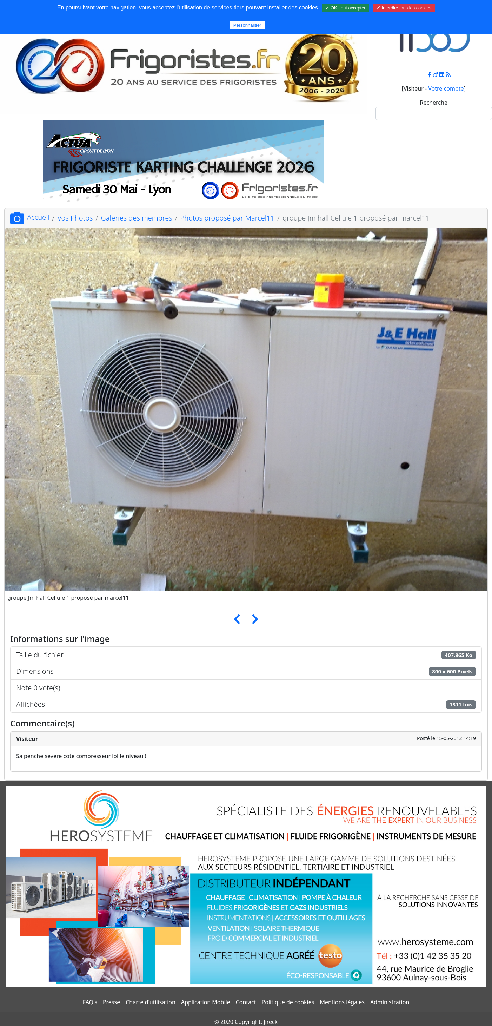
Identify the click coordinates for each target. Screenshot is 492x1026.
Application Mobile (205, 1002)
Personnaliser (247, 25)
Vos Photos (75, 218)
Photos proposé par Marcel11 (227, 218)
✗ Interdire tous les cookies (404, 8)
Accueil (29, 217)
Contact (246, 1002)
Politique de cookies (288, 1002)
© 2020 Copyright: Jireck (246, 1022)
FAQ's (90, 1002)
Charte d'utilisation (150, 1002)
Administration (389, 1002)
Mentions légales (342, 1002)
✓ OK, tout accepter (345, 8)
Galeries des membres (136, 218)
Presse (111, 1002)
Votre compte (446, 88)
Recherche (433, 102)
